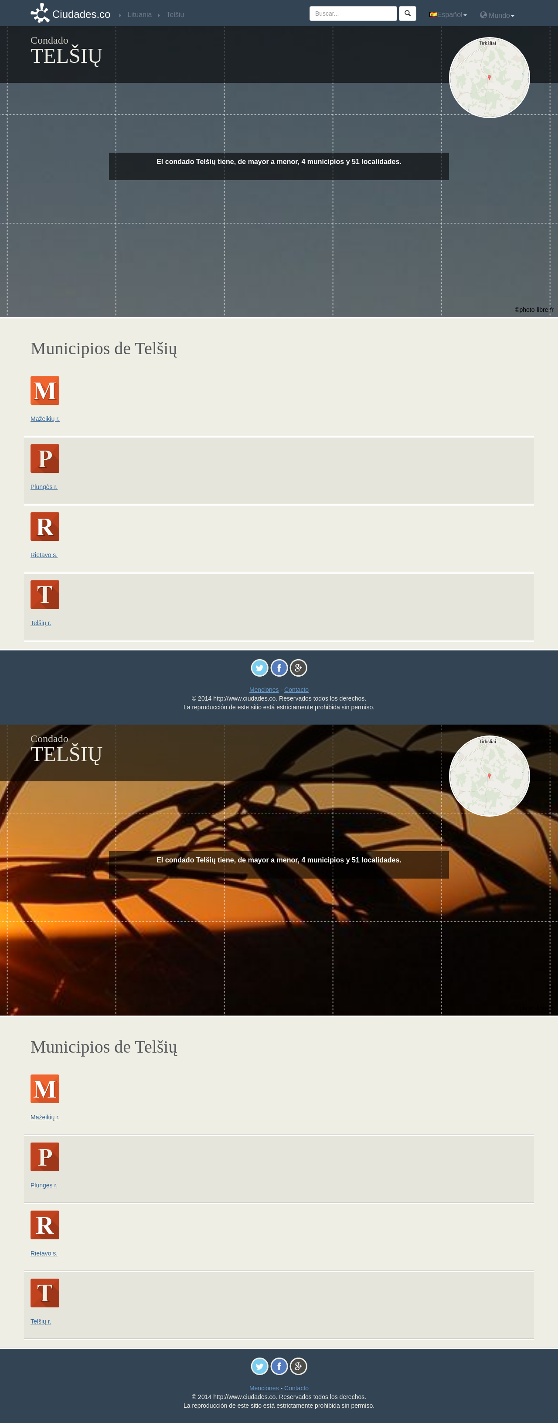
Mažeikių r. (45, 418)
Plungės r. (44, 486)
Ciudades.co (81, 14)
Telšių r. (41, 622)
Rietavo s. (44, 554)
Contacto (296, 689)
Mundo (497, 15)
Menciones (264, 689)
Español (448, 14)
